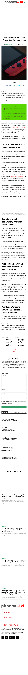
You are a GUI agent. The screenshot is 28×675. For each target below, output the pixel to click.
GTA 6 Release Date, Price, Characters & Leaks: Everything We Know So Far (8, 456)
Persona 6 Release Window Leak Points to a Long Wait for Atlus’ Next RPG (9, 485)
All (11, 439)
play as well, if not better (19, 127)
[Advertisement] (14, 19)
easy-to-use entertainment (13, 99)
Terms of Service (8, 644)
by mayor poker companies (16, 176)
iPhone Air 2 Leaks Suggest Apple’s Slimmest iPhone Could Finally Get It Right (13, 523)
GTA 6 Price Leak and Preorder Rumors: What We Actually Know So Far (8, 476)
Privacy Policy (7, 639)
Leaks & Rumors (5, 519)
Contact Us (7, 642)
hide (14, 106)
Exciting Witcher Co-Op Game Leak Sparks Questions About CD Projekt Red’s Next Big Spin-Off (9, 466)
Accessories (17, 439)
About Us (6, 636)
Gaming (3, 553)
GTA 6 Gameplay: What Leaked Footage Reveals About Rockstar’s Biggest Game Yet (9, 446)
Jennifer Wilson (8, 44)
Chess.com (6, 174)
